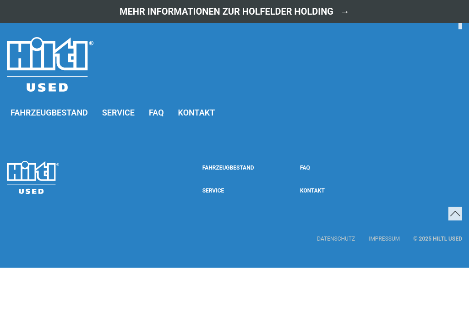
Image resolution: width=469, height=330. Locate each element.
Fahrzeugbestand (49, 112)
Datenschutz (336, 239)
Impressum (384, 239)
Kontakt (196, 112)
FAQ (156, 112)
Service (118, 112)
